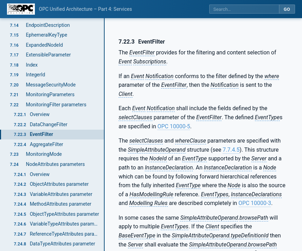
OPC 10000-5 (173, 126)
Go (287, 9)
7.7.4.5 (231, 149)
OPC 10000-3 (255, 203)
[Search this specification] (244, 9)
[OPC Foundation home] (21, 9)
